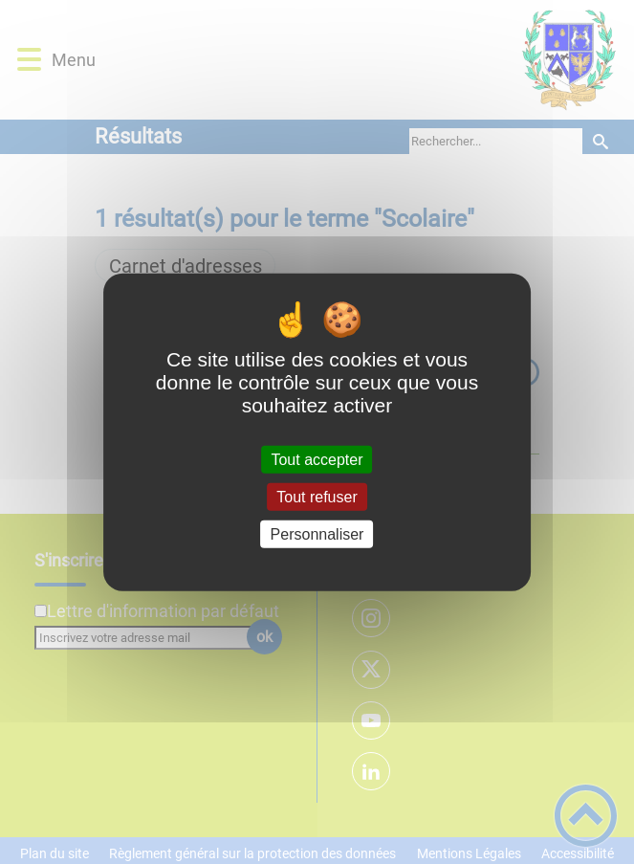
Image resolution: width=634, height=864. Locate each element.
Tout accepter (316, 459)
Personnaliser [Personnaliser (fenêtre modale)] (317, 534)
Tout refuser (316, 496)
